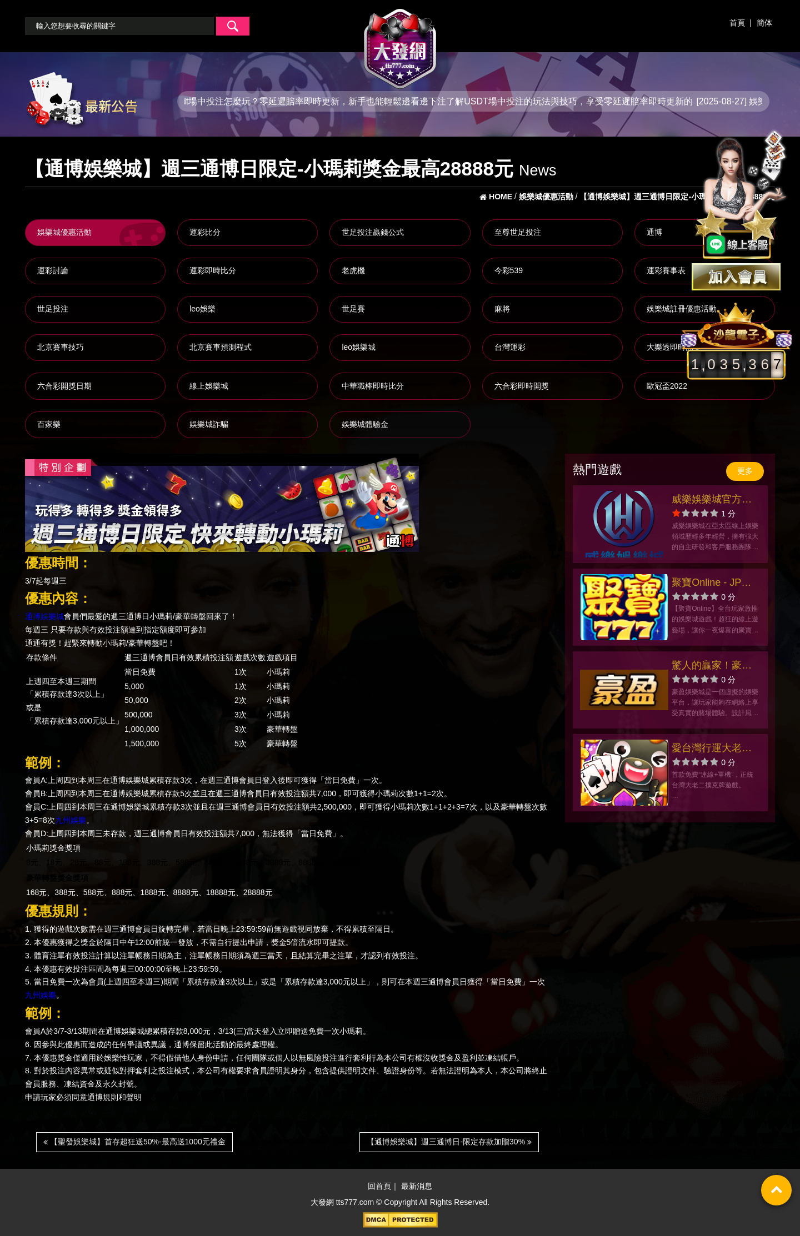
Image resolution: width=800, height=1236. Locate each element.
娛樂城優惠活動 (64, 232)
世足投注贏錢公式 (373, 232)
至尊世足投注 (517, 232)
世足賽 (353, 308)
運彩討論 (52, 270)
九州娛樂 (70, 820)
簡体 (764, 22)
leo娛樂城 (359, 347)
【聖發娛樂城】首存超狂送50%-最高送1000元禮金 (134, 1141)
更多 (745, 470)
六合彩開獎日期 (64, 385)
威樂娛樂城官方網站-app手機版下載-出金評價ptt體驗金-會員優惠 (714, 501)
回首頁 (379, 1186)
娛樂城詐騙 (208, 424)
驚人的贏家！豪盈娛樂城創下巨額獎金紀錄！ (712, 667)
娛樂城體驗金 (365, 424)
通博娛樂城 (44, 616)
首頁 (737, 22)
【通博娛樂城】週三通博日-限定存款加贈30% (449, 1141)
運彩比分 (205, 232)
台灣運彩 (510, 347)
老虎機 (353, 270)
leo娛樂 (202, 308)
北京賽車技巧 (60, 347)
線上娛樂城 (208, 385)
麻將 (502, 308)
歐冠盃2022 (667, 385)
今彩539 (508, 270)
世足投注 (52, 308)
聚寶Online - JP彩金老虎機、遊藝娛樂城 (712, 584)
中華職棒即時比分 (373, 385)
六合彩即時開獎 (521, 385)
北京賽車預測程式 (220, 347)
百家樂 (49, 424)
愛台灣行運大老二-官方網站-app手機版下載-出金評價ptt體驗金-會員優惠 (714, 749)
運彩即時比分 (212, 270)
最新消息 (416, 1186)
